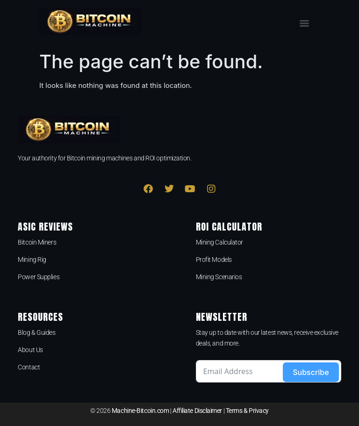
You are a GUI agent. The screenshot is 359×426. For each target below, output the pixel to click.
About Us (30, 350)
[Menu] (304, 23)
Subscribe (311, 372)
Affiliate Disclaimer (197, 410)
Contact (29, 367)
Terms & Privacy (247, 410)
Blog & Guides (36, 332)
